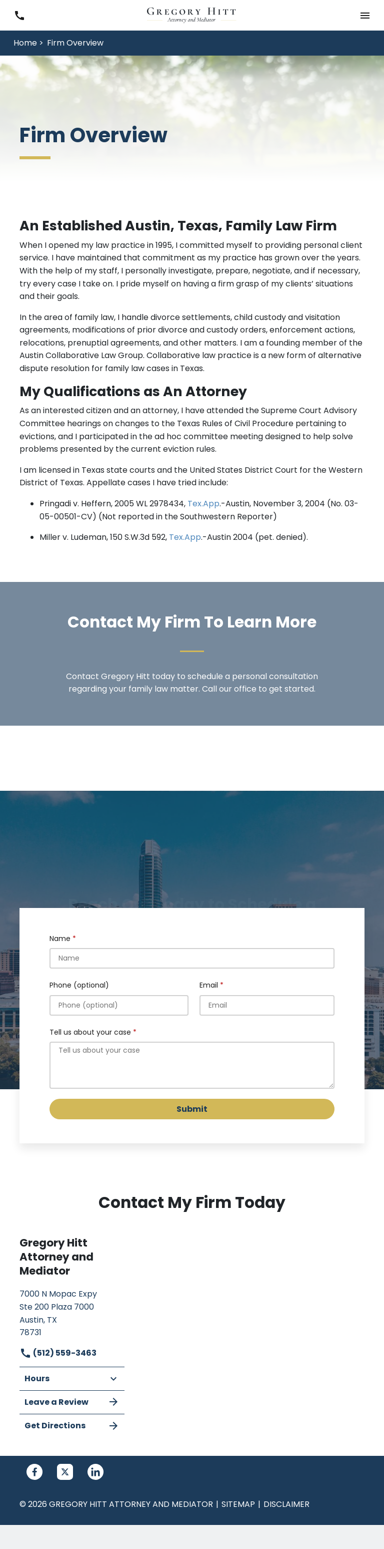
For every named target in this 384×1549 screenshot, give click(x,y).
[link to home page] (192, 15)
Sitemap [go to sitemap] (238, 1504)
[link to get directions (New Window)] (72, 1312)
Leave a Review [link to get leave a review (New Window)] (72, 1402)
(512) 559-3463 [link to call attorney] (58, 1353)
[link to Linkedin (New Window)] (96, 1472)
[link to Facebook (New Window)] (34, 1472)
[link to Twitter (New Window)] (65, 1472)
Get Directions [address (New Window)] (72, 1425)
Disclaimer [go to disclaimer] (287, 1504)
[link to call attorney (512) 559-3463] (19, 15)
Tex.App (204, 503)
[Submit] (192, 1109)
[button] (365, 15)
